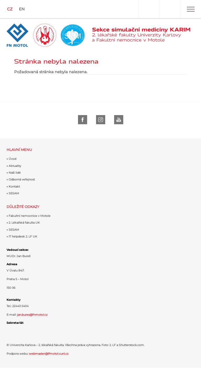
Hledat (169, 9)
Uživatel (148, 9)
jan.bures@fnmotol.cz (32, 314)
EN (22, 9)
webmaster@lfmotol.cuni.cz (49, 353)
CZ (10, 9)
